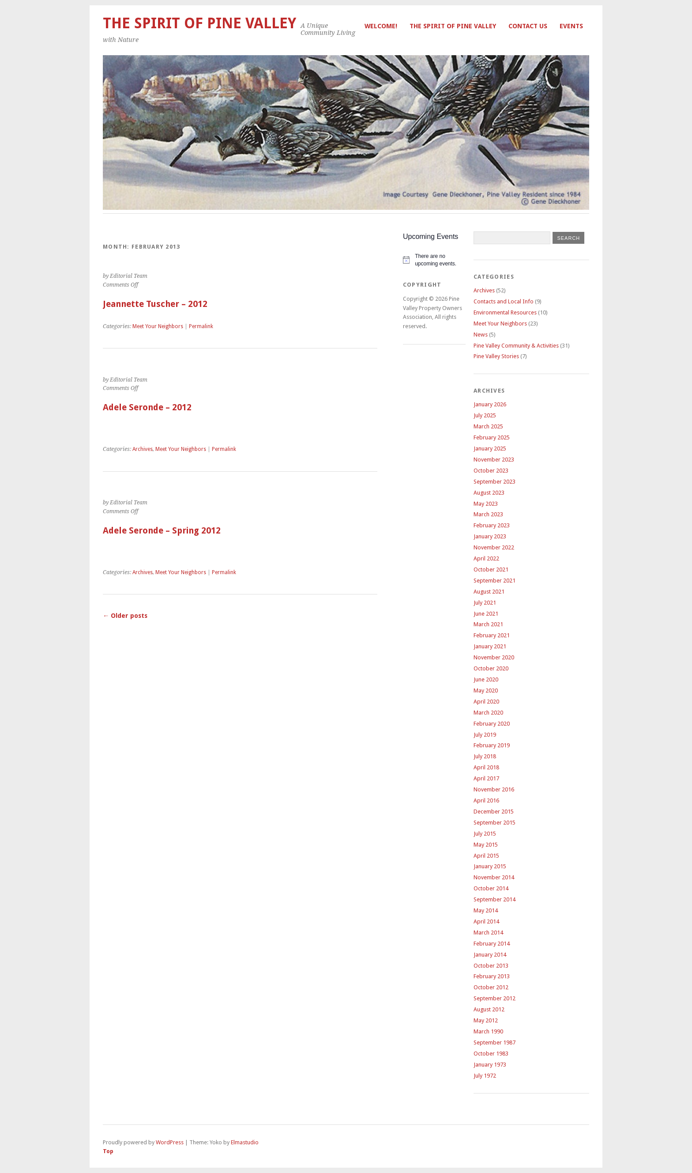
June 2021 (486, 613)
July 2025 (485, 415)
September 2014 (494, 899)
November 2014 (494, 877)
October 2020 (491, 668)
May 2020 (486, 690)
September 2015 (494, 822)
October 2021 (491, 569)
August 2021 (489, 591)
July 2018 (485, 756)
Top (108, 1151)
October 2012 (491, 987)
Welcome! (381, 26)
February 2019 (492, 745)
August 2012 (489, 1009)
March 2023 (488, 514)
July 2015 (485, 833)
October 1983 (491, 1053)
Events (571, 26)
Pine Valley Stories (496, 356)
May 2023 (486, 503)
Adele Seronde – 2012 (147, 407)
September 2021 (494, 580)
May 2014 (486, 910)
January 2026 (490, 404)
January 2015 (490, 866)
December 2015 (494, 811)
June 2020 (486, 679)
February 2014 (492, 943)
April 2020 (486, 701)
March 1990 (488, 1031)
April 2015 (486, 855)
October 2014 (491, 888)
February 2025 (492, 437)
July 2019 (485, 734)
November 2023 (494, 459)
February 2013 (492, 976)
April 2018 (486, 767)
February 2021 (492, 635)
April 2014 (486, 921)
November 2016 (494, 789)
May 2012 (486, 1020)
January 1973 (490, 1064)
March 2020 (488, 712)
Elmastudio (245, 1142)
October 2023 (491, 470)
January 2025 (490, 448)
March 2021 (488, 624)
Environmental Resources (505, 312)
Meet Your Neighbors (157, 326)
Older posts (125, 615)
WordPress (170, 1142)
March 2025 (488, 426)
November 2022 (494, 547)
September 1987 (494, 1042)
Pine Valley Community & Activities (516, 345)
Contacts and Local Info (504, 301)
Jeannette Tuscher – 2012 (155, 304)
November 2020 (494, 657)
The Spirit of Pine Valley (453, 26)
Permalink (201, 326)
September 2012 (494, 998)
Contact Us (527, 26)
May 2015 (486, 844)
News (481, 334)
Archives (142, 449)
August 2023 (489, 492)
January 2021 (490, 646)
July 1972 (485, 1075)
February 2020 (492, 723)
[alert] (434, 260)
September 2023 (494, 481)
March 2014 (488, 932)
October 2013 (491, 965)
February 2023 (492, 525)
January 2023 (490, 536)
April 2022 (486, 558)
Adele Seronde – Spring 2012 (162, 531)
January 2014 (490, 954)
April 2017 (486, 778)
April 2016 (486, 800)
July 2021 (485, 602)
